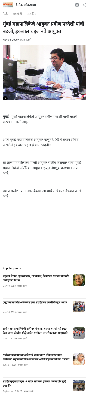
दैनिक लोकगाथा (26, 5)
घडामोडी (17, 14)
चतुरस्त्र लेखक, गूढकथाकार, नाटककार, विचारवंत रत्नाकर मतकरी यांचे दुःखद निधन (36, 278)
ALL (5, 13)
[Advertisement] (44, 238)
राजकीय (31, 14)
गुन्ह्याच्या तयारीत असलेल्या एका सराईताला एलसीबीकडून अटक (35, 302)
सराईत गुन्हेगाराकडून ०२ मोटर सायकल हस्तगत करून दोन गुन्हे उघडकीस (34, 383)
